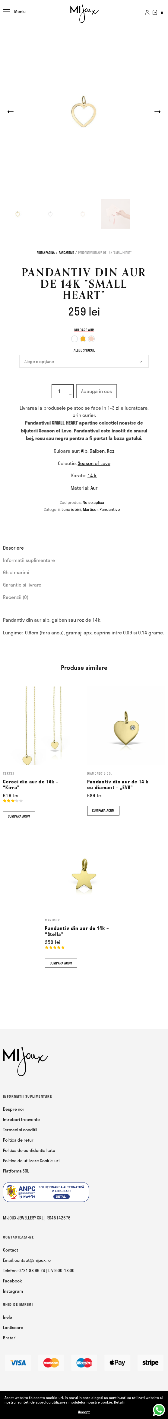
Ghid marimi (16, 572)
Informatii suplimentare (29, 560)
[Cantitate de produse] (59, 391)
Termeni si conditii (20, 1129)
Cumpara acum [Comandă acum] (19, 816)
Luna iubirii (71, 509)
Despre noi (13, 1109)
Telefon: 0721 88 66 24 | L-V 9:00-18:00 (38, 1270)
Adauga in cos (96, 391)
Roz (111, 451)
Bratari (9, 1338)
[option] (74, 339)
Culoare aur (84, 330)
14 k (92, 475)
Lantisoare (13, 1327)
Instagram (13, 1291)
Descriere (13, 547)
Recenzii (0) (15, 597)
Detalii (119, 1402)
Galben (97, 451)
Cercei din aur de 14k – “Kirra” (31, 784)
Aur (93, 487)
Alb (84, 451)
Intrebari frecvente (21, 1119)
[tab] (84, 548)
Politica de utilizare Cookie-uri (31, 1160)
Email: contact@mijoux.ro (27, 1260)
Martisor (90, 509)
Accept (84, 1411)
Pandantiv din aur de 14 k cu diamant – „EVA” (118, 784)
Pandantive (66, 252)
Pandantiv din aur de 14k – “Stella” (77, 931)
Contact (10, 1250)
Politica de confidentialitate (29, 1150)
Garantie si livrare (22, 584)
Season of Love (94, 463)
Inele (7, 1317)
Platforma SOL (16, 1171)
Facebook (12, 1281)
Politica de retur (18, 1140)
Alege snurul (84, 350)
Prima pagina (46, 252)
